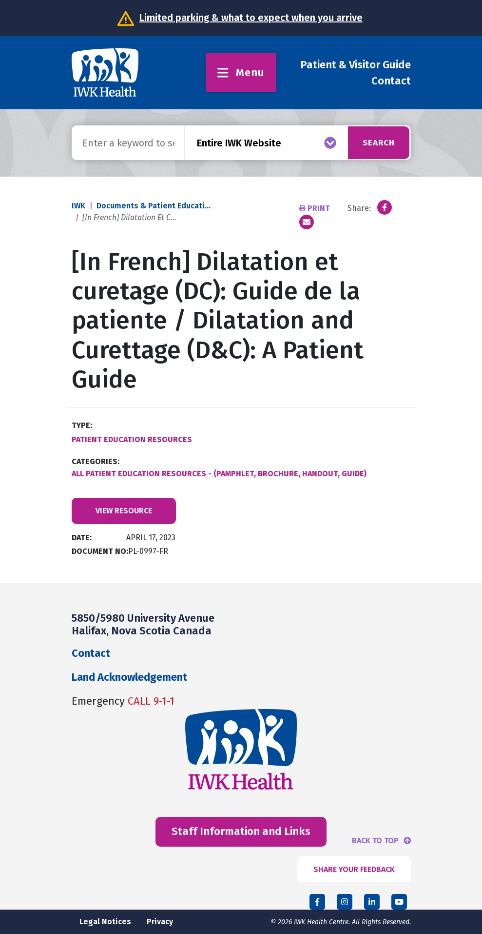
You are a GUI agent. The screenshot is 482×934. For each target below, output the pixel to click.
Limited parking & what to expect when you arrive (251, 17)
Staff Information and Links (241, 831)
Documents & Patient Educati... (153, 205)
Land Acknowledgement (129, 677)
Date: (82, 537)
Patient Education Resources (132, 439)
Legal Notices (105, 921)
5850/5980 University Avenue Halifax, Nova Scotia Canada (143, 624)
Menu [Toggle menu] (241, 72)
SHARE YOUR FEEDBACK (354, 869)
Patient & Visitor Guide (355, 64)
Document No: (100, 551)
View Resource (124, 510)
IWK (78, 205)
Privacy (160, 921)
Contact (391, 80)
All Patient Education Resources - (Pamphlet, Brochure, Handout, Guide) (219, 473)
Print (315, 208)
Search (376, 142)
